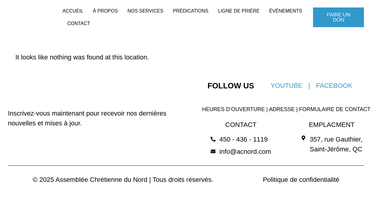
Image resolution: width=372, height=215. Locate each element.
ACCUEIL (73, 10)
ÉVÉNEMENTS (285, 10)
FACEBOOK (334, 85)
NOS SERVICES (145, 10)
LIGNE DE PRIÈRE (238, 10)
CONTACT (78, 23)
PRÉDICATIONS (191, 10)
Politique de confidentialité (301, 179)
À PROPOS (105, 10)
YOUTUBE (286, 85)
